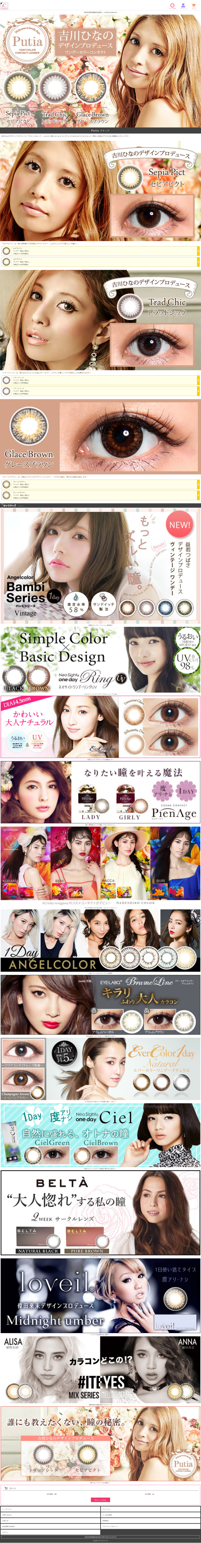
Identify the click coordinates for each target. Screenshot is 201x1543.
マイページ (183, 6)
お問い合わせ (7, 1515)
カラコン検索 (172, 6)
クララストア (4, 6)
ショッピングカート (194, 6)
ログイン (5, 1532)
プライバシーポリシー (110, 1526)
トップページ (7, 1509)
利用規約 (105, 1521)
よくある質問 (107, 1515)
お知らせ (5, 1521)
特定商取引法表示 (8, 1526)
